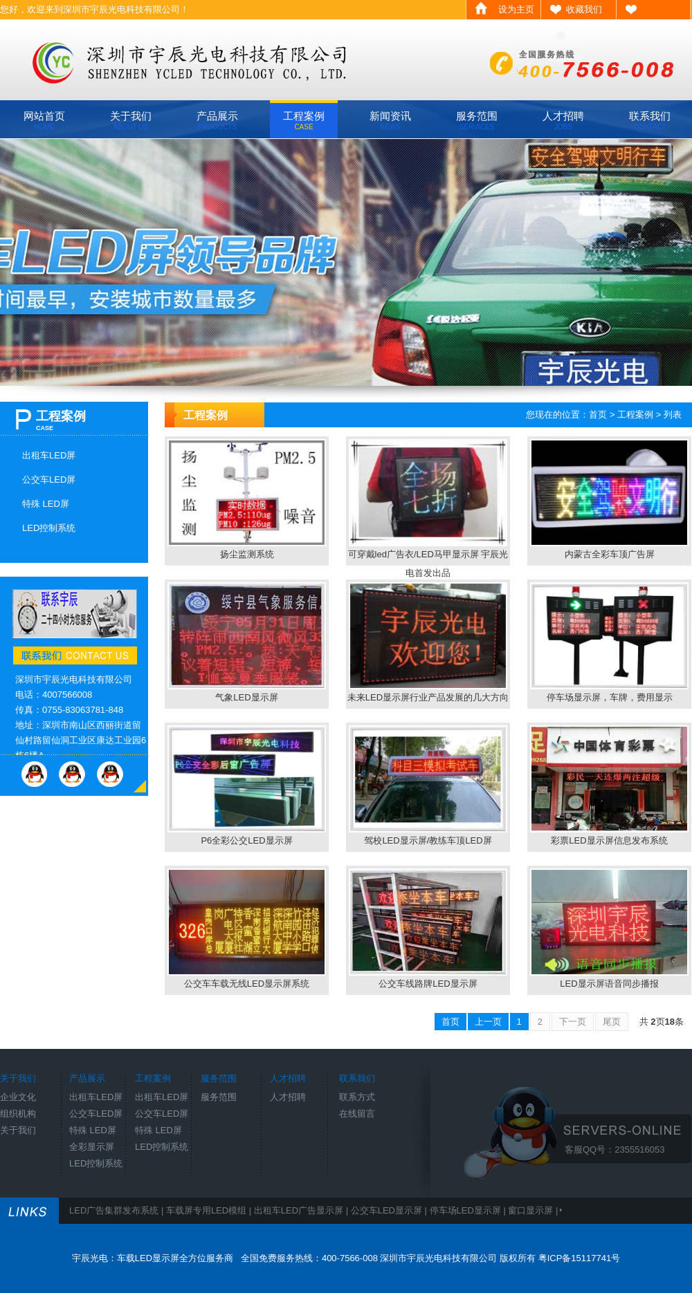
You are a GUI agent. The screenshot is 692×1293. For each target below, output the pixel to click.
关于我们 (131, 120)
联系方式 (357, 1097)
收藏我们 (584, 9)
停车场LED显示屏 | (469, 1210)
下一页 (572, 1021)
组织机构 (18, 1113)
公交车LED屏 (48, 479)
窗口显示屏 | (534, 1210)
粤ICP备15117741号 (579, 1258)
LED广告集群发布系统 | (117, 1210)
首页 (598, 414)
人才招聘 (563, 120)
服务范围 (477, 120)
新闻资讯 (390, 120)
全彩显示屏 (91, 1147)
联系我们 (650, 120)
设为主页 (516, 9)
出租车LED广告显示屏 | (302, 1210)
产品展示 (217, 120)
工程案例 (304, 120)
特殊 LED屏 (45, 504)
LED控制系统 (48, 528)
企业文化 (18, 1097)
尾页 (612, 1021)
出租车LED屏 (48, 455)
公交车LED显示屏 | (390, 1210)
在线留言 (357, 1113)
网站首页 (44, 120)
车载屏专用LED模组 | (210, 1210)
